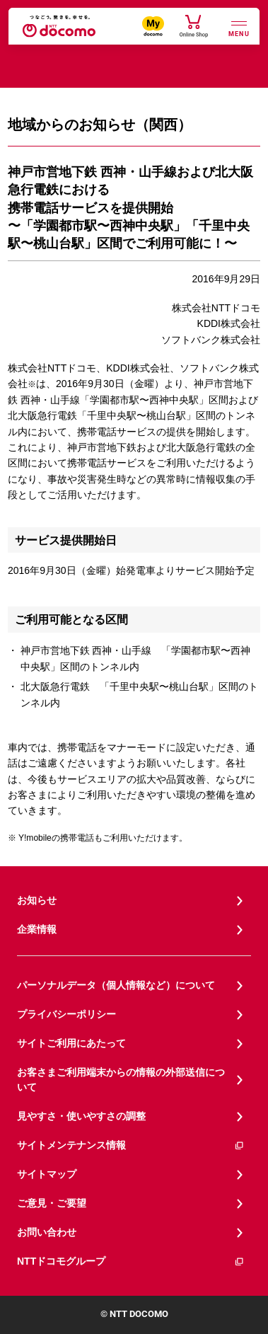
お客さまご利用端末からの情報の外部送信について (121, 1079)
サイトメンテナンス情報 (131, 1145)
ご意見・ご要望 (51, 1203)
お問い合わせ (46, 1232)
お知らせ (37, 900)
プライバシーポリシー (66, 1014)
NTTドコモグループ (131, 1261)
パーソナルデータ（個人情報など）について (116, 985)
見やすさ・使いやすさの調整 (81, 1116)
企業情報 (37, 929)
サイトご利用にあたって (71, 1043)
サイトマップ (46, 1174)
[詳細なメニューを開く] (239, 27)
